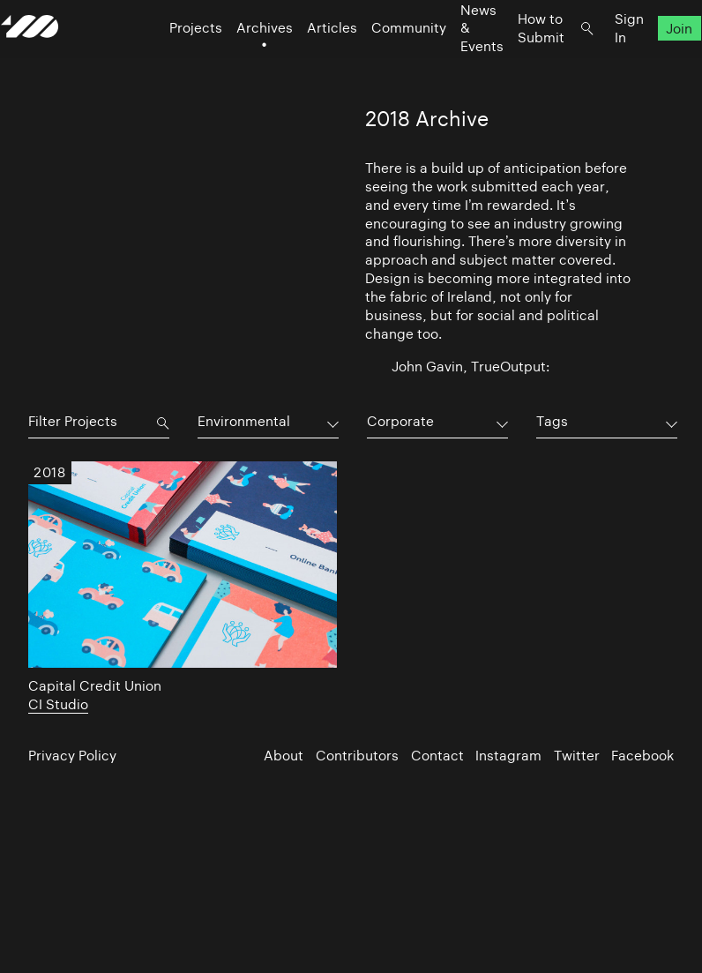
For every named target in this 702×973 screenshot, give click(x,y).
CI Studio (58, 704)
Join (652, 62)
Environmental (244, 421)
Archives (237, 62)
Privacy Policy (72, 755)
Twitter (577, 755)
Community (381, 62)
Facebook (642, 755)
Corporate (400, 421)
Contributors (357, 755)
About (283, 755)
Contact (437, 755)
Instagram (508, 755)
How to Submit (513, 61)
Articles (305, 62)
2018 (49, 473)
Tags (552, 421)
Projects (168, 62)
